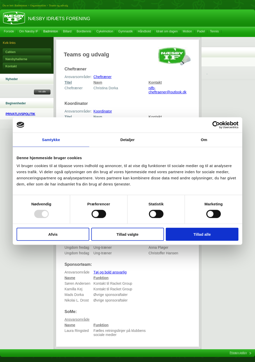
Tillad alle (202, 234)
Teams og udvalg (58, 5)
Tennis (214, 31)
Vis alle (42, 91)
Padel (201, 31)
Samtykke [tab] (51, 139)
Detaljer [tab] (127, 139)
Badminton (21, 5)
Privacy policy (238, 352)
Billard (67, 31)
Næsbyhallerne (16, 59)
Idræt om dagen (167, 31)
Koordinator (103, 111)
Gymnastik (125, 31)
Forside (9, 31)
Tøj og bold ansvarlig (110, 272)
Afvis (53, 234)
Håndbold (144, 31)
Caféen (10, 52)
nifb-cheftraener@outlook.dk (167, 90)
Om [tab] (204, 139)
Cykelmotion (104, 31)
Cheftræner (103, 77)
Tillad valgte (127, 234)
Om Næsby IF (28, 31)
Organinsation (38, 5)
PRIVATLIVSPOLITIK (20, 114)
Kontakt (11, 66)
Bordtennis (83, 31)
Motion (187, 31)
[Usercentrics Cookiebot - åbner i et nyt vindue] (216, 125)
